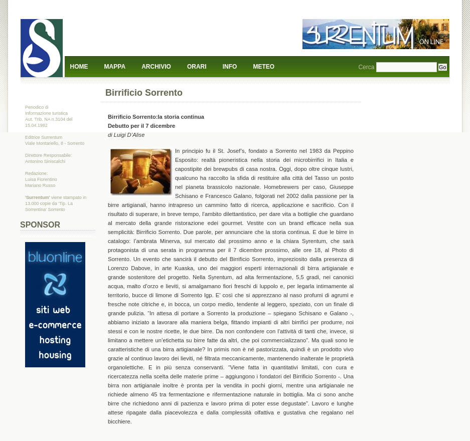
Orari (197, 66)
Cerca (366, 67)
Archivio (156, 66)
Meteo (264, 66)
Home (79, 66)
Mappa (114, 66)
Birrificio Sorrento (144, 93)
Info (230, 66)
